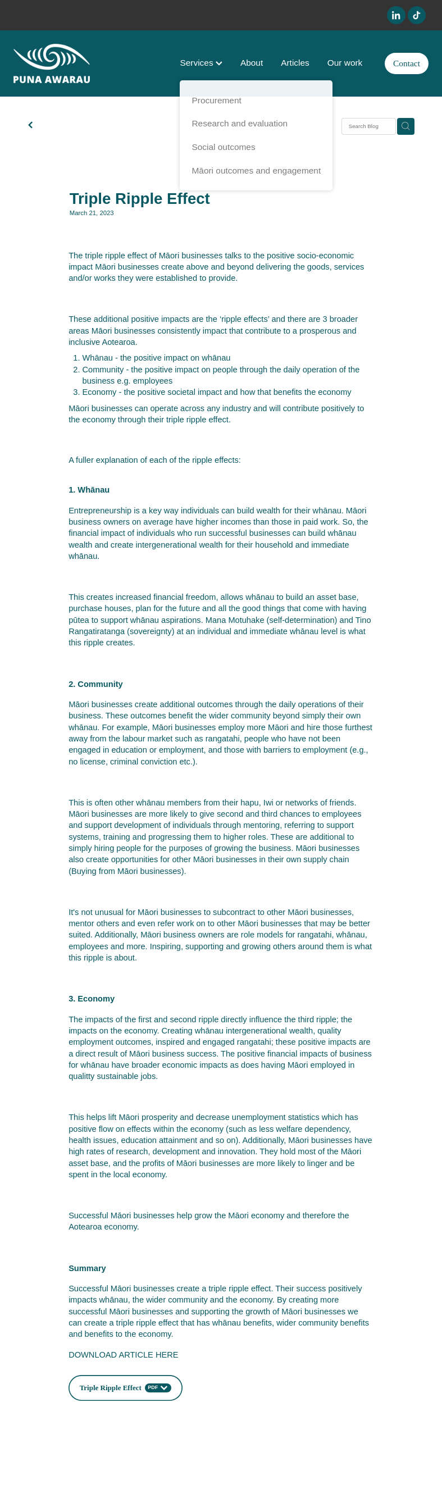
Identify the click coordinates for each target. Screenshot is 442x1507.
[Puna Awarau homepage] (55, 63)
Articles (295, 62)
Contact (406, 63)
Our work (345, 62)
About (251, 62)
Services (201, 62)
